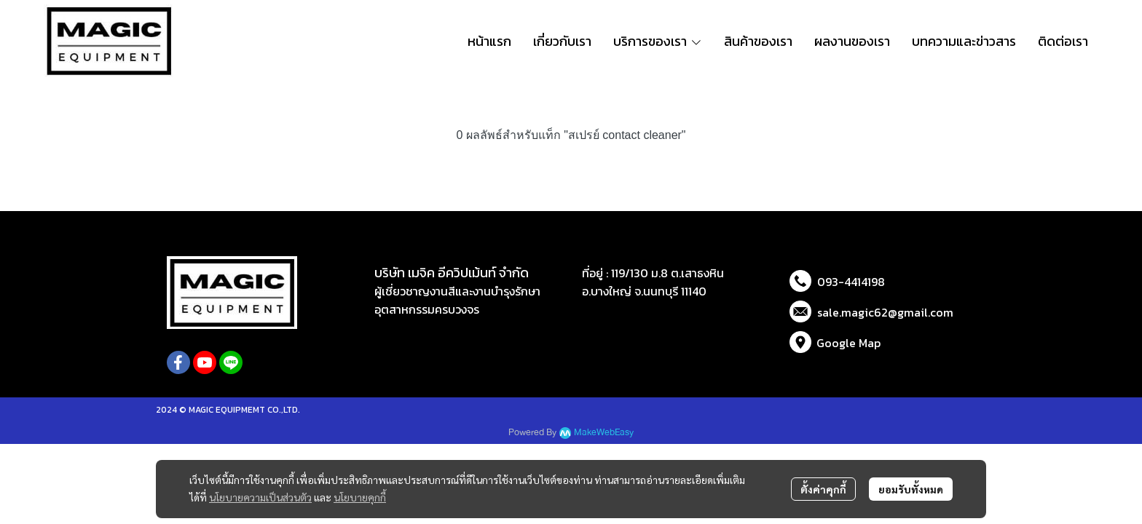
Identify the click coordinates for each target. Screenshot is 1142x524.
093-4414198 (851, 281)
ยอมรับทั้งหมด (910, 489)
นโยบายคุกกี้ (360, 497)
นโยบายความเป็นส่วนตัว (260, 497)
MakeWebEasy (604, 432)
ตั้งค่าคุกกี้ (823, 489)
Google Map (848, 343)
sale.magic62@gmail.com (885, 312)
